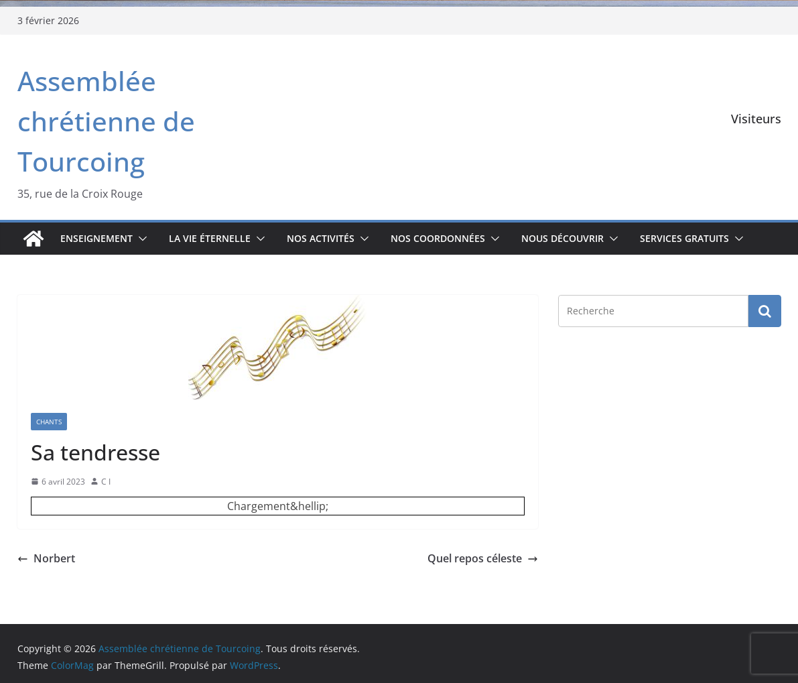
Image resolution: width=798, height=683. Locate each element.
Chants (49, 421)
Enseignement (96, 238)
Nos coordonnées (438, 238)
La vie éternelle (210, 238)
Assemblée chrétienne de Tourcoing (106, 121)
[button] (140, 238)
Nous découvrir (562, 238)
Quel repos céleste (482, 558)
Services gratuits (684, 238)
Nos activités (320, 238)
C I (106, 481)
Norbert (46, 558)
